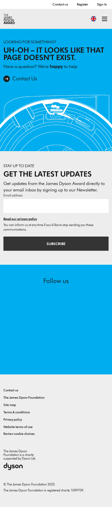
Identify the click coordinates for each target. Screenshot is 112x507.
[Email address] (56, 206)
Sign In (102, 4)
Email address (13, 195)
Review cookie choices (19, 434)
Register (82, 4)
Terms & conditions (16, 412)
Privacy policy (12, 420)
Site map (9, 405)
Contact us (60, 4)
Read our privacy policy (20, 219)
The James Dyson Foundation (23, 398)
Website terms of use (18, 427)
